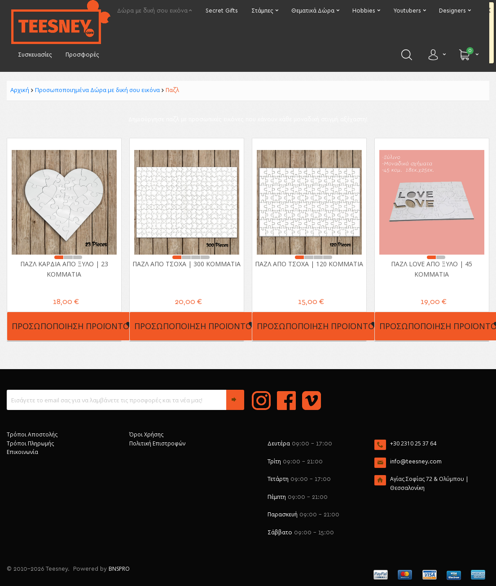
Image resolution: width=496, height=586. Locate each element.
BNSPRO (119, 569)
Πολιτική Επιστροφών (157, 443)
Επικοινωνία (22, 452)
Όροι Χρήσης (146, 434)
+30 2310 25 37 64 (413, 443)
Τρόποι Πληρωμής (30, 443)
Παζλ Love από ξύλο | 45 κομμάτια (431, 269)
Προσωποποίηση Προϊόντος (73, 326)
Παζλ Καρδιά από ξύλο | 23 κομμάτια (64, 269)
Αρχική (19, 90)
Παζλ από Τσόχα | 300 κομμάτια (186, 264)
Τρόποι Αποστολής (32, 434)
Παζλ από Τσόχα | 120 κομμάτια (309, 264)
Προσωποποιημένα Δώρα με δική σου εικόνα (97, 90)
